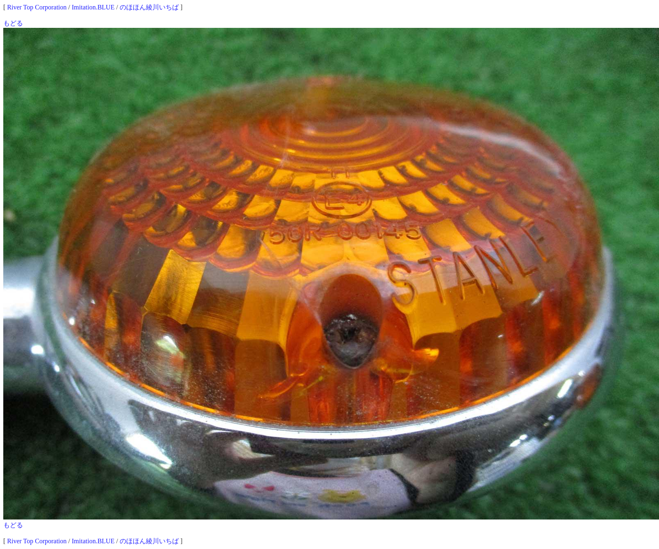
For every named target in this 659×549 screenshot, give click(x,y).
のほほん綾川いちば (149, 7)
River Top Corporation (36, 7)
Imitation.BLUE (93, 7)
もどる (13, 23)
